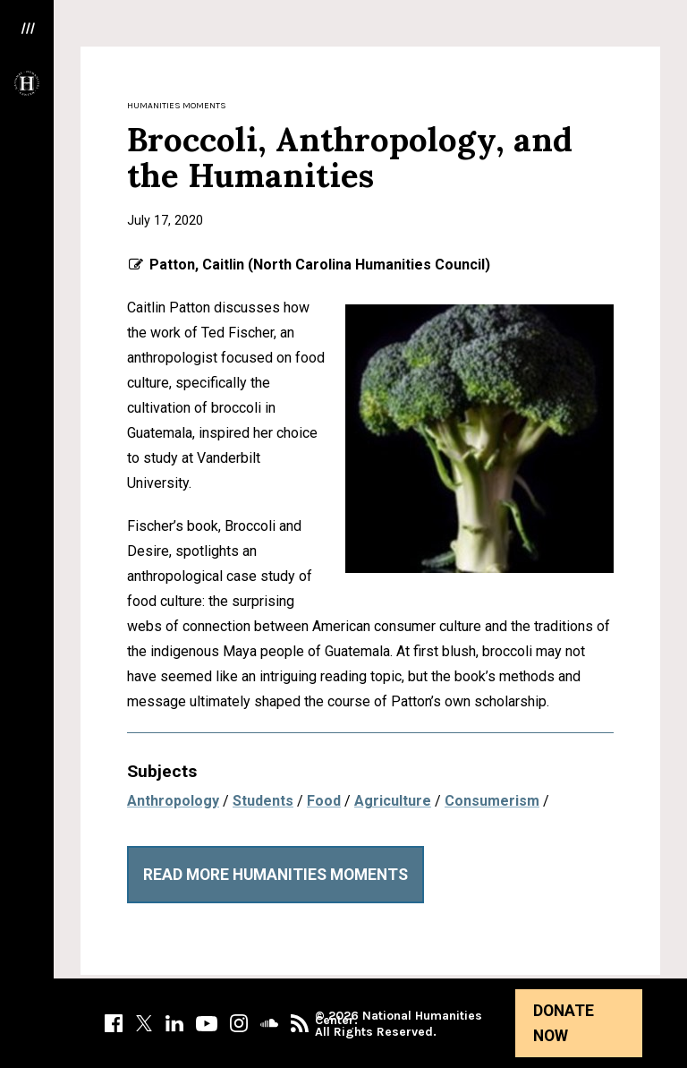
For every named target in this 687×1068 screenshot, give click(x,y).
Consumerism (492, 800)
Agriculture (392, 800)
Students (263, 800)
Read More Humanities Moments (275, 875)
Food (324, 800)
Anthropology (173, 800)
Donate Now (563, 1023)
